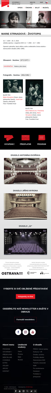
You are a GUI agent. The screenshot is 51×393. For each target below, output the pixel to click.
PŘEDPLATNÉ (25, 144)
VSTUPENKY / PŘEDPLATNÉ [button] (16, 3)
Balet (19, 357)
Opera (20, 351)
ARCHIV (5, 368)
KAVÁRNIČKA (8, 66)
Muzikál (20, 360)
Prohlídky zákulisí (38, 357)
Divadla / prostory (38, 354)
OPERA (20, 7)
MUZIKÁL (46, 7)
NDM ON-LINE (7, 357)
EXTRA (5, 363)
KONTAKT (6, 371)
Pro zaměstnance (38, 368)
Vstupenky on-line (25, 296)
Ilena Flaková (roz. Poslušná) (35, 110)
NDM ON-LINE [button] (32, 3)
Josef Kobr (19, 99)
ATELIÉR (5, 365)
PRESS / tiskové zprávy (40, 349)
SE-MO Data (29, 387)
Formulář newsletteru (25, 320)
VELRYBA (4, 25)
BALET (37, 7)
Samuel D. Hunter (5, 27)
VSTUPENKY (9, 144)
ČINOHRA (29, 7)
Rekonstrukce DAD (39, 360)
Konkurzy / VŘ (37, 352)
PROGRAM (41, 144)
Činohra (20, 354)
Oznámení (36, 371)
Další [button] (41, 2)
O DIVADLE (6, 360)
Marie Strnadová (8, 97)
